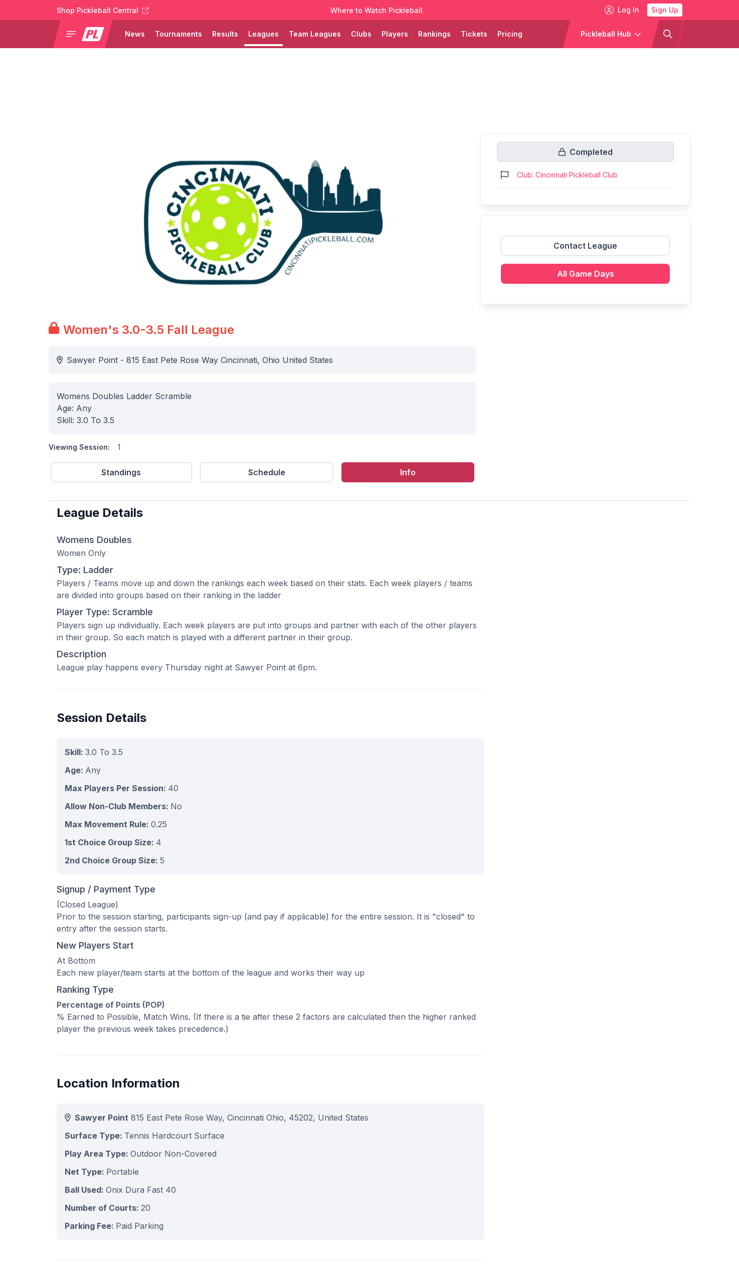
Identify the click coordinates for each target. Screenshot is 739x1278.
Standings (121, 472)
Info (408, 472)
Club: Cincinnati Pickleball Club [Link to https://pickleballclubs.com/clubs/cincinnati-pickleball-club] (567, 174)
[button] (86, 34)
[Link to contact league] (585, 250)
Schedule (266, 472)
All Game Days (585, 274)
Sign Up (664, 10)
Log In (622, 10)
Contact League (585, 246)
